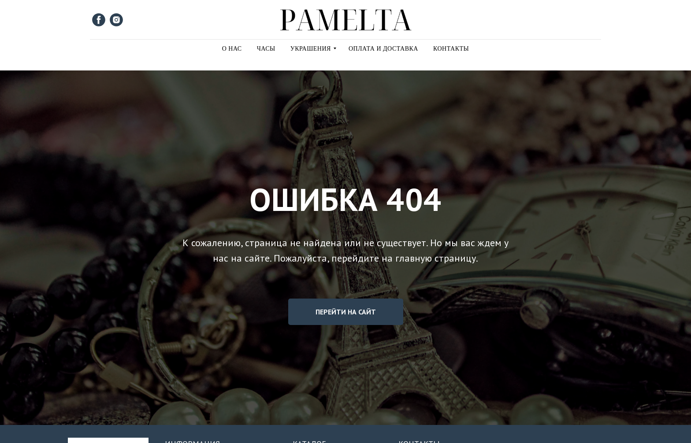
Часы (266, 48)
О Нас (232, 48)
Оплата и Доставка (383, 48)
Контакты (451, 48)
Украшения (310, 48)
